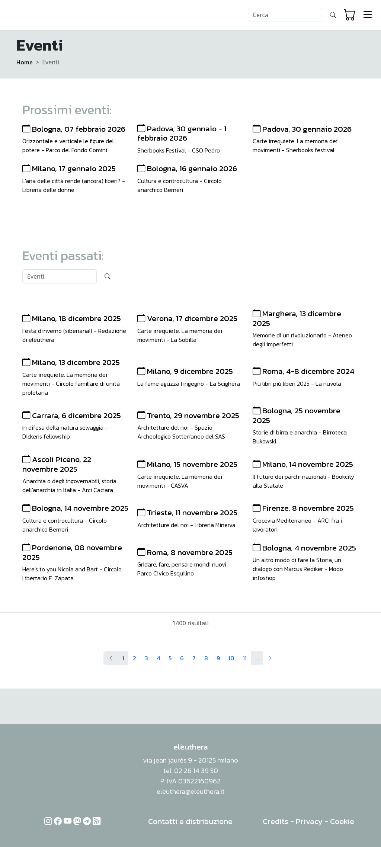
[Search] (285, 15)
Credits (275, 821)
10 (231, 658)
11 (245, 658)
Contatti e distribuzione (190, 821)
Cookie (342, 821)
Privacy (309, 821)
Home (24, 62)
